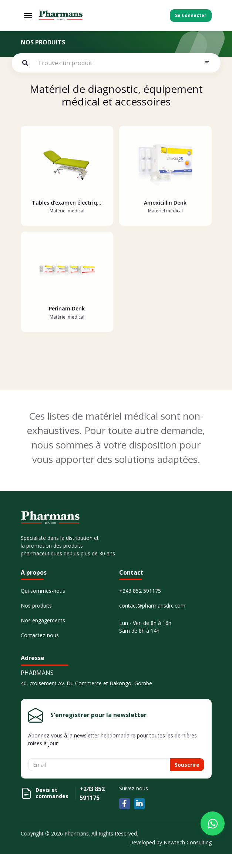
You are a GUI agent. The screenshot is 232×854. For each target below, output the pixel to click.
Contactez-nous (40, 635)
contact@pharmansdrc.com (152, 605)
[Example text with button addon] (116, 63)
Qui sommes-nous (43, 590)
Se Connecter (190, 15)
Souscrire (187, 764)
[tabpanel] (116, 242)
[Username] (99, 764)
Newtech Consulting (188, 842)
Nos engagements (43, 620)
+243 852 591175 (140, 590)
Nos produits (36, 605)
